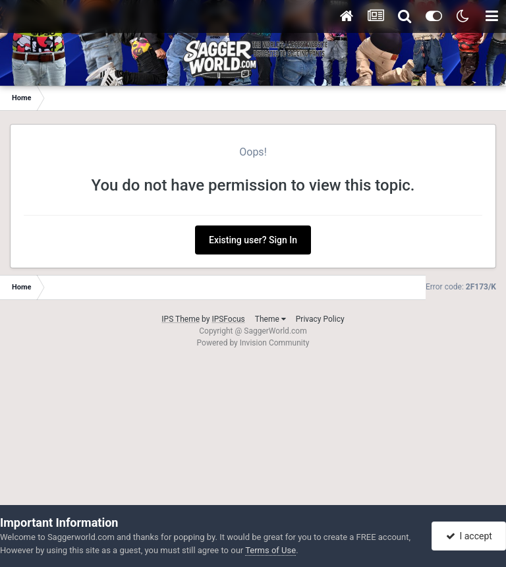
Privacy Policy (320, 319)
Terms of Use (270, 550)
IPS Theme (180, 319)
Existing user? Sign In (253, 240)
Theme (270, 319)
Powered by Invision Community (253, 342)
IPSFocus (227, 319)
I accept (469, 536)
